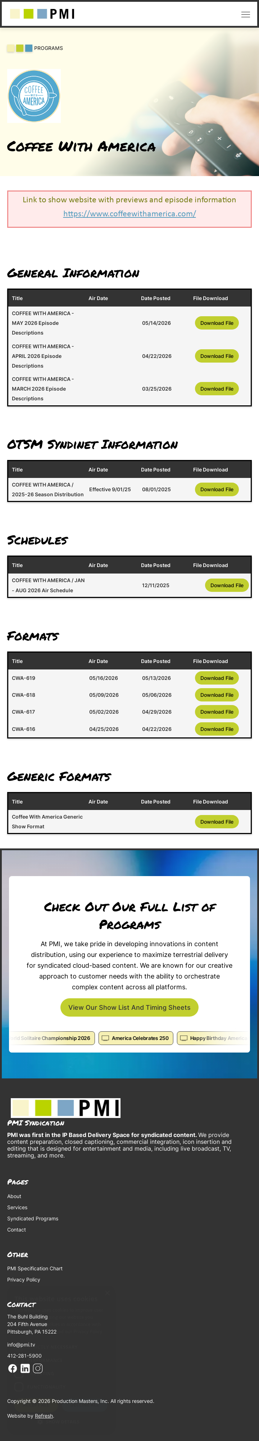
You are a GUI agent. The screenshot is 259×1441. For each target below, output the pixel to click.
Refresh (44, 1416)
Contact (16, 1229)
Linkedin (25, 1368)
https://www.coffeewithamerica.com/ (129, 214)
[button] (244, 13)
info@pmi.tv (21, 1344)
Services (17, 1207)
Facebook (12, 1368)
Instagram (37, 1368)
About (14, 1196)
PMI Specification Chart (35, 1268)
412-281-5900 (24, 1356)
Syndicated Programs (32, 1218)
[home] (42, 14)
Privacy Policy (23, 1279)
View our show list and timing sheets (129, 1007)
